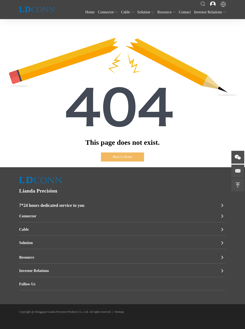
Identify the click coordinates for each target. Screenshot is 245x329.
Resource (26, 257)
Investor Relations (34, 271)
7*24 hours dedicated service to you (51, 205)
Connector (27, 216)
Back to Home (122, 157)
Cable (24, 229)
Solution (26, 243)
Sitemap (119, 311)
